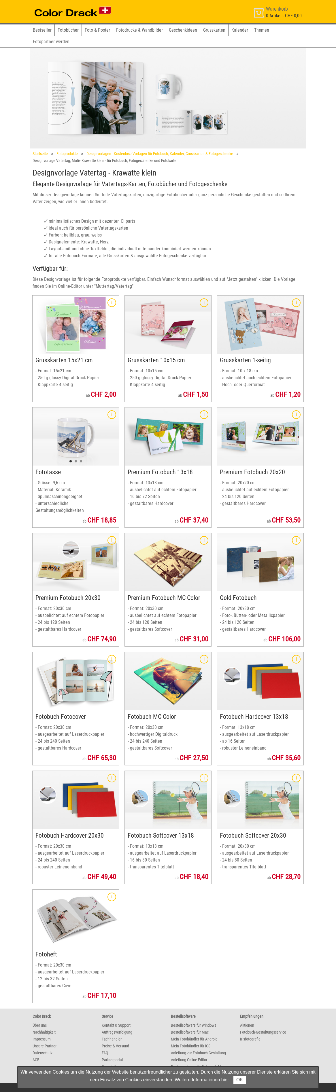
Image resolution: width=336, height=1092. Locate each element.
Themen (261, 30)
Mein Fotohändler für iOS (190, 1046)
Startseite (40, 153)
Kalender (239, 30)
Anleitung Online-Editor (189, 1059)
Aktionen (247, 1025)
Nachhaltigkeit (44, 1032)
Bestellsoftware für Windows (193, 1025)
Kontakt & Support (116, 1025)
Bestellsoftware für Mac (190, 1032)
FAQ (105, 1053)
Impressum (42, 1039)
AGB (36, 1059)
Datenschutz (42, 1053)
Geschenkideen (183, 30)
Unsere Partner (44, 1046)
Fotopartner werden (51, 41)
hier (225, 1079)
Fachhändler (112, 1039)
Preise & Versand (115, 1046)
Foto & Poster (97, 30)
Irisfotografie (250, 1039)
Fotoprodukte (67, 153)
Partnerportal (112, 1059)
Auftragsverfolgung (117, 1032)
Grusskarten (214, 30)
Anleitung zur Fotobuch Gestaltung (198, 1053)
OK (239, 1079)
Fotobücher (68, 30)
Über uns (40, 1025)
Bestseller (42, 30)
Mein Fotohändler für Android (194, 1039)
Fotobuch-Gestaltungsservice (263, 1032)
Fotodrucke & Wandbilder (139, 30)
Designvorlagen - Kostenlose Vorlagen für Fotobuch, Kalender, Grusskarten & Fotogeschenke (159, 153)
